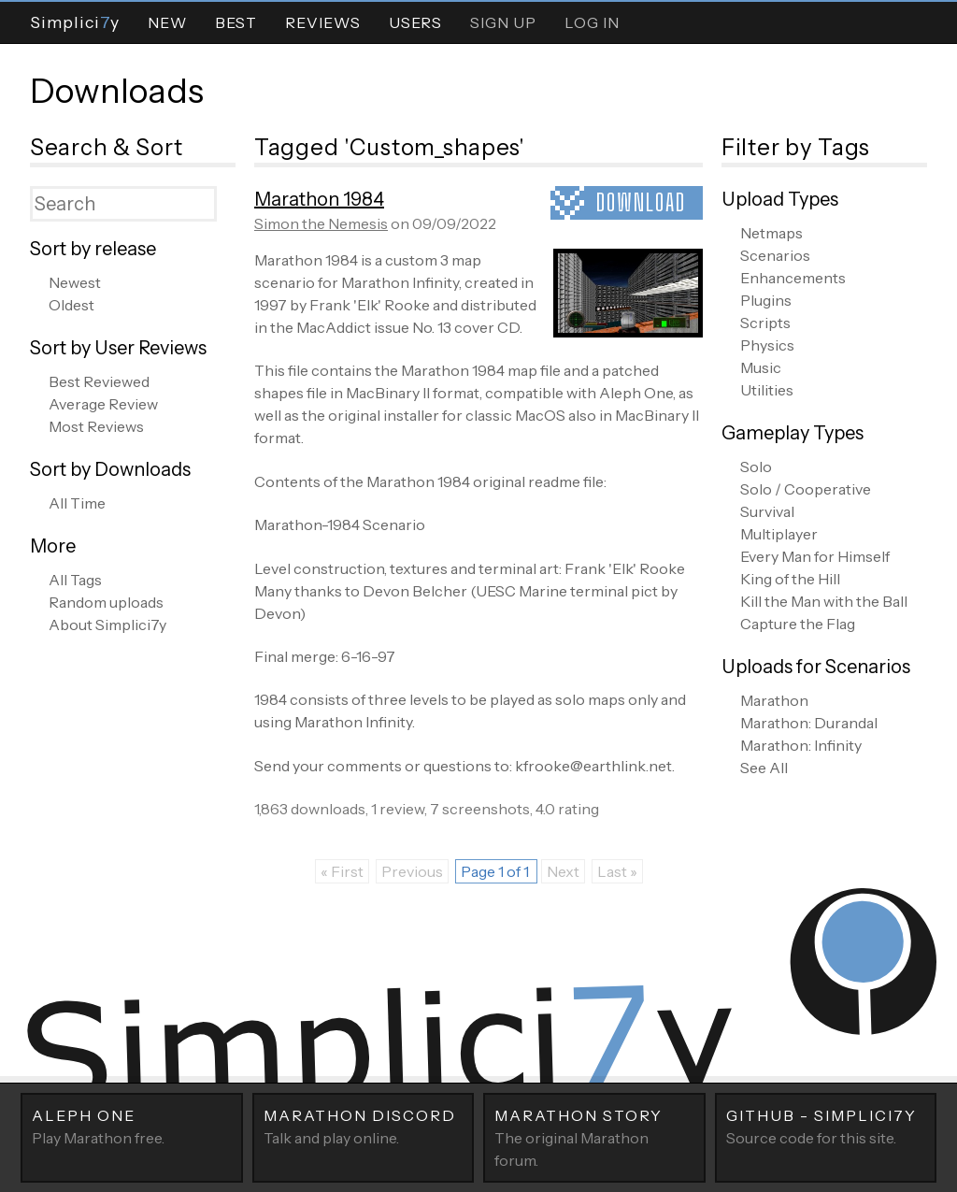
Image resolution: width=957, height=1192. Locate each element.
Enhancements (793, 277)
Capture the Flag (797, 623)
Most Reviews (96, 426)
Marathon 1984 (319, 199)
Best (236, 22)
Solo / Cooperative (805, 489)
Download (641, 202)
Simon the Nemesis (321, 223)
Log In (592, 22)
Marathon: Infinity (801, 745)
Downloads (117, 90)
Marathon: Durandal (809, 722)
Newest (75, 282)
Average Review (103, 404)
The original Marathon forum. (594, 1137)
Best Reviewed (99, 381)
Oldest (71, 304)
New (167, 22)
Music (760, 367)
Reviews (323, 22)
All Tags (75, 579)
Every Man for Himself (815, 556)
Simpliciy (75, 22)
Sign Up (503, 22)
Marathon (774, 700)
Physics (767, 345)
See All (764, 767)
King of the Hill (790, 578)
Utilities (766, 390)
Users (415, 22)
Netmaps (771, 232)
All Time (77, 503)
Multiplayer (779, 533)
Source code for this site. (826, 1125)
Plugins (766, 300)
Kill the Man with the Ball (823, 601)
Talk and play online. (364, 1125)
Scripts (765, 322)
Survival (767, 511)
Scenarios (775, 255)
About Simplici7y (107, 624)
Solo (756, 466)
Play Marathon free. (132, 1125)
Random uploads (106, 602)
